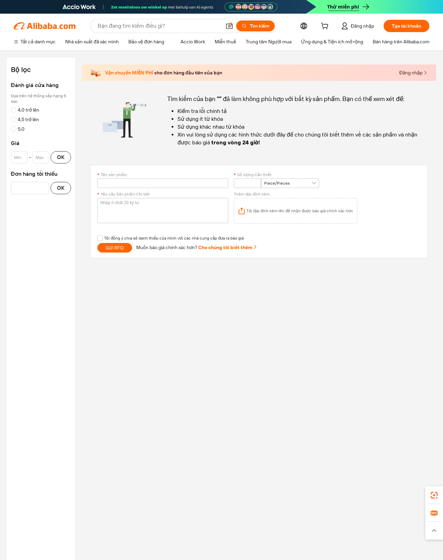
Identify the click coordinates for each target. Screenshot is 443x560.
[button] (229, 26)
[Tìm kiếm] (255, 25)
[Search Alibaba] (159, 26)
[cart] (326, 27)
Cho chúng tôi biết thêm (227, 247)
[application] (295, 211)
